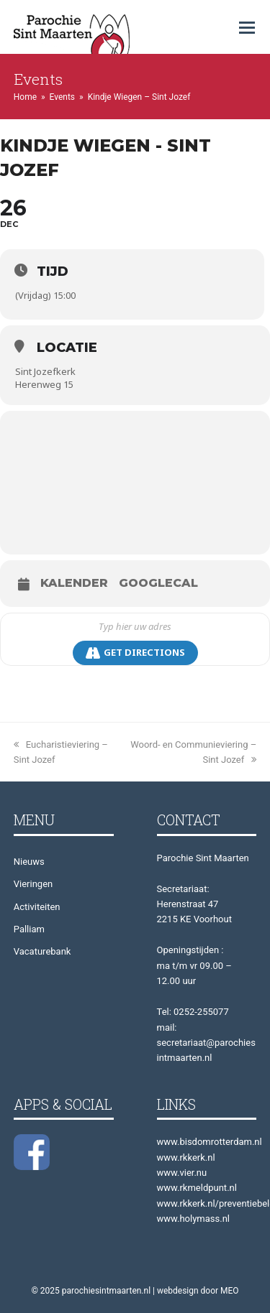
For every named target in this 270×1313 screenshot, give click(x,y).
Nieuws (29, 861)
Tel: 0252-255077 (193, 1011)
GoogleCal (158, 583)
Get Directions (135, 652)
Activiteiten (37, 906)
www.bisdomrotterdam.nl (209, 1141)
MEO (229, 1291)
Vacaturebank (42, 951)
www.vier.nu (182, 1172)
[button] (247, 28)
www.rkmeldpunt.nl (197, 1187)
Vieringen (33, 883)
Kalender (74, 583)
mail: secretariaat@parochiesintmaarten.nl (206, 1043)
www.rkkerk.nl (186, 1157)
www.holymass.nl (193, 1218)
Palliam (29, 929)
